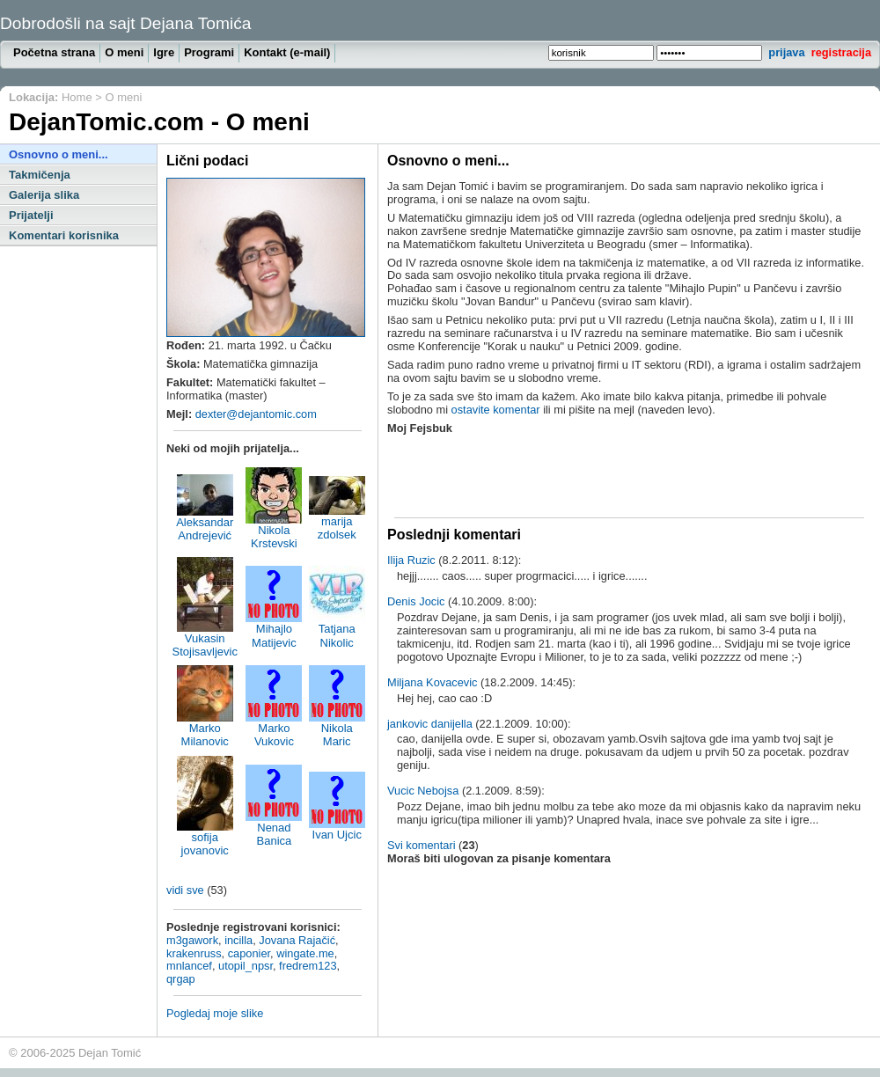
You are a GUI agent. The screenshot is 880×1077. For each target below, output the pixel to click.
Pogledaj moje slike (214, 1013)
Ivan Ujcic (337, 829)
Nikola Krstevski (274, 531)
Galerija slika (44, 194)
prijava (786, 52)
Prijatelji (31, 215)
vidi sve (185, 890)
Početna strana (54, 52)
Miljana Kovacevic (432, 682)
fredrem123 (307, 965)
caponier (249, 953)
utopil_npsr (245, 965)
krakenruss (194, 953)
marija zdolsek (337, 522)
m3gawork (192, 940)
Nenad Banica (274, 828)
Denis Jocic (415, 601)
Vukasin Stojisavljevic (204, 639)
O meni (124, 52)
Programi (209, 52)
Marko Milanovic (205, 729)
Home (77, 97)
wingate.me (305, 953)
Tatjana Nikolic (337, 630)
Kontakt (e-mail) (287, 52)
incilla (238, 940)
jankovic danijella (430, 723)
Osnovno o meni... (58, 154)
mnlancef (189, 965)
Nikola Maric (337, 729)
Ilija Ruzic (411, 560)
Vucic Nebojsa (422, 790)
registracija (841, 52)
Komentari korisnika (64, 235)
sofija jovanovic (205, 838)
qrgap (180, 978)
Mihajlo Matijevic (274, 630)
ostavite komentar (495, 409)
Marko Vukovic (274, 729)
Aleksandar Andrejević (204, 523)
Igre (163, 52)
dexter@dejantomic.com (256, 414)
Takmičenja (39, 174)
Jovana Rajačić (297, 940)
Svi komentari (421, 845)
